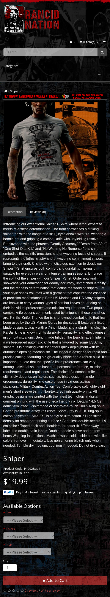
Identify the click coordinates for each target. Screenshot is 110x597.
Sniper (14, 91)
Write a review (51, 590)
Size (8, 513)
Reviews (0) (38, 212)
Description (15, 212)
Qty (5, 561)
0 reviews (31, 590)
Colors (10, 529)
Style (9, 545)
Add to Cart (55, 580)
